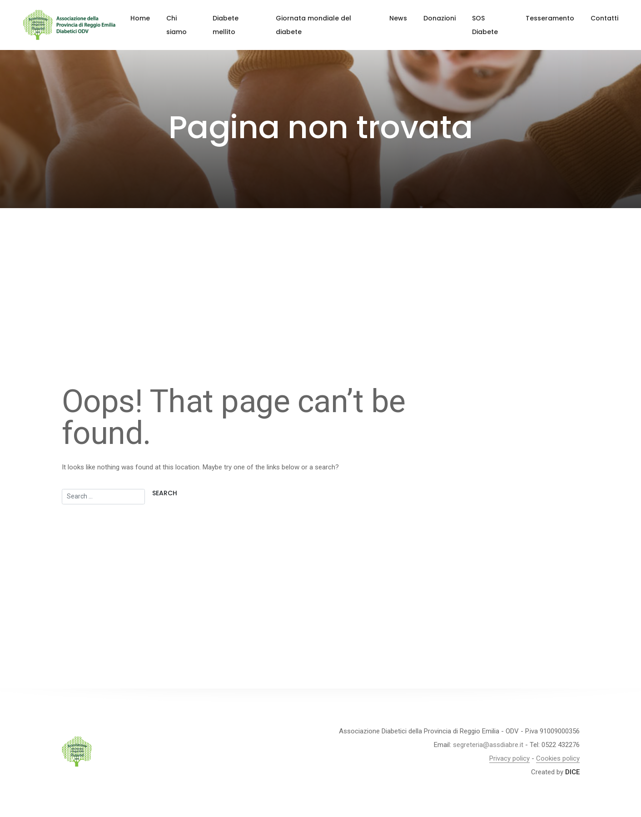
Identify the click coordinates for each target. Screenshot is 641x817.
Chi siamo (176, 25)
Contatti (604, 18)
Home (140, 18)
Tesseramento (550, 18)
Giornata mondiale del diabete (313, 25)
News (398, 18)
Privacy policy (509, 758)
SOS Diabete (485, 25)
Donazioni (439, 18)
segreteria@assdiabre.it (488, 745)
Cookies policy (558, 758)
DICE (572, 772)
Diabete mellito (226, 25)
